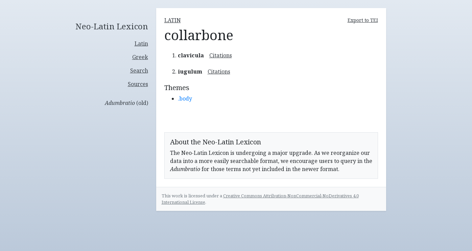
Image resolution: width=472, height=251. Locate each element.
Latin (141, 43)
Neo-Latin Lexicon (111, 26)
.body (185, 98)
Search (139, 70)
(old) (126, 103)
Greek (140, 57)
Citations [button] (220, 55)
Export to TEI (363, 20)
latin (172, 20)
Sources (138, 84)
